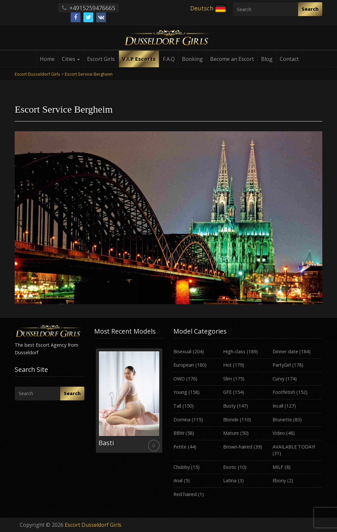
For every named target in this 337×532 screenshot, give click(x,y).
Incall (278, 406)
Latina (230, 480)
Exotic (230, 467)
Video (279, 433)
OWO (179, 379)
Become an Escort (232, 59)
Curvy (278, 379)
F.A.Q (169, 59)
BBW (178, 433)
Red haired (185, 494)
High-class (234, 351)
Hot (227, 365)
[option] (129, 400)
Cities (71, 59)
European (183, 365)
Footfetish (284, 392)
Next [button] (163, 403)
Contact (289, 59)
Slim (227, 379)
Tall (177, 406)
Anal (178, 480)
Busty (229, 406)
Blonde (231, 419)
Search (310, 9)
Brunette (282, 419)
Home (47, 59)
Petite (179, 447)
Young (180, 392)
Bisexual (182, 351)
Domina (181, 419)
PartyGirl (282, 365)
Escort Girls (101, 59)
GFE (227, 392)
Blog (267, 59)
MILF (278, 467)
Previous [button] (94, 403)
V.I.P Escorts (139, 59)
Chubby (181, 467)
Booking (192, 59)
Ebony (279, 480)
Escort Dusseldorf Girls (93, 524)
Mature (231, 433)
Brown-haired (237, 447)
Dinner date (285, 351)
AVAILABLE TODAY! (294, 447)
